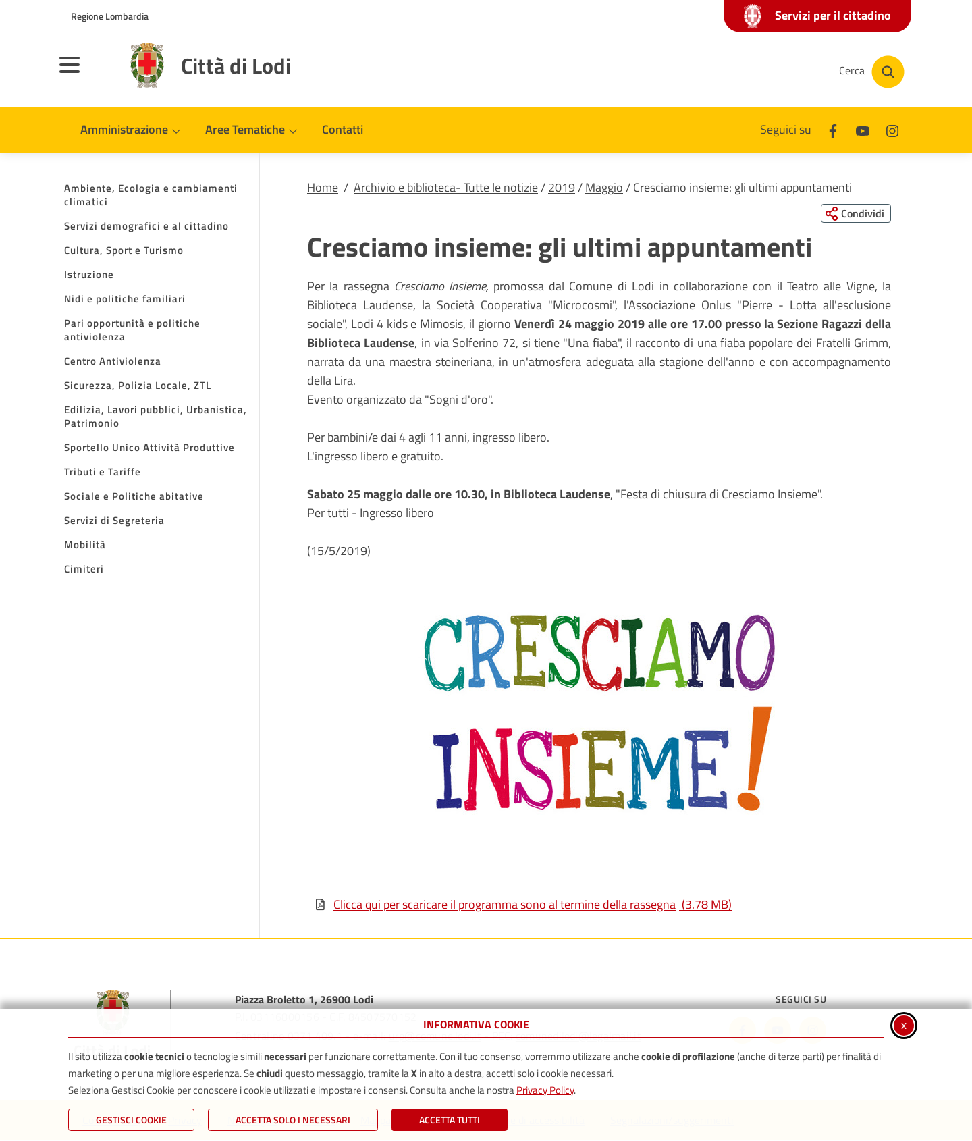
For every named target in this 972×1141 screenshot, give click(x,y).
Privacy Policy (545, 1090)
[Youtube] (863, 129)
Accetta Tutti (449, 1120)
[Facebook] (833, 129)
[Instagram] (892, 129)
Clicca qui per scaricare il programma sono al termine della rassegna (523, 905)
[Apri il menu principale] (86, 74)
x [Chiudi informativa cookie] (904, 1024)
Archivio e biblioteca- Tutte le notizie (446, 187)
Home (322, 187)
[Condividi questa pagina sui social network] (853, 214)
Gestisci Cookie (131, 1120)
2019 (561, 187)
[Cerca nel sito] (872, 71)
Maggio (604, 187)
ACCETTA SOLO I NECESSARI (293, 1120)
